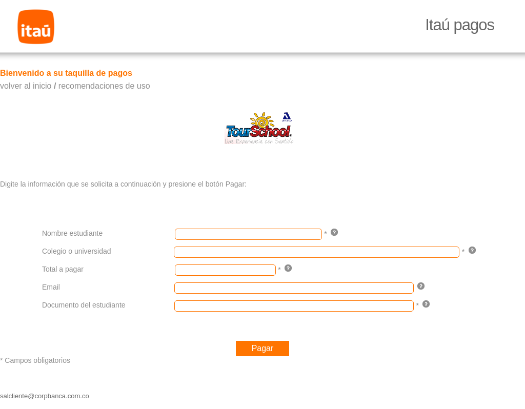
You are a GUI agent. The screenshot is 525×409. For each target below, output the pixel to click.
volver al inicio (25, 85)
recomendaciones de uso (104, 85)
